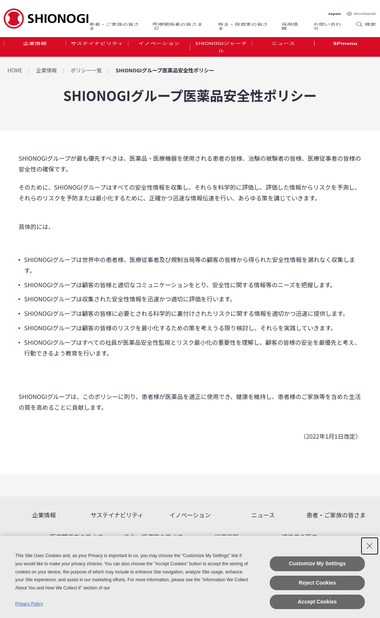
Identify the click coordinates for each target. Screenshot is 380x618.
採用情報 (289, 21)
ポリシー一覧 (86, 70)
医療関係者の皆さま (178, 21)
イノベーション (159, 46)
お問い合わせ (327, 21)
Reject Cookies (317, 583)
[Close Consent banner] (369, 546)
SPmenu (345, 46)
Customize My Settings (317, 563)
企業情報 (35, 46)
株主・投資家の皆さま (243, 21)
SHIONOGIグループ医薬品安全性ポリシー (164, 70)
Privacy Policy (29, 603)
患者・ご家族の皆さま (114, 21)
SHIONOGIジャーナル (221, 51)
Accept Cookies (317, 602)
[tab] (35, 51)
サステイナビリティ (97, 46)
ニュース (283, 46)
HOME (14, 70)
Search (361, 18)
